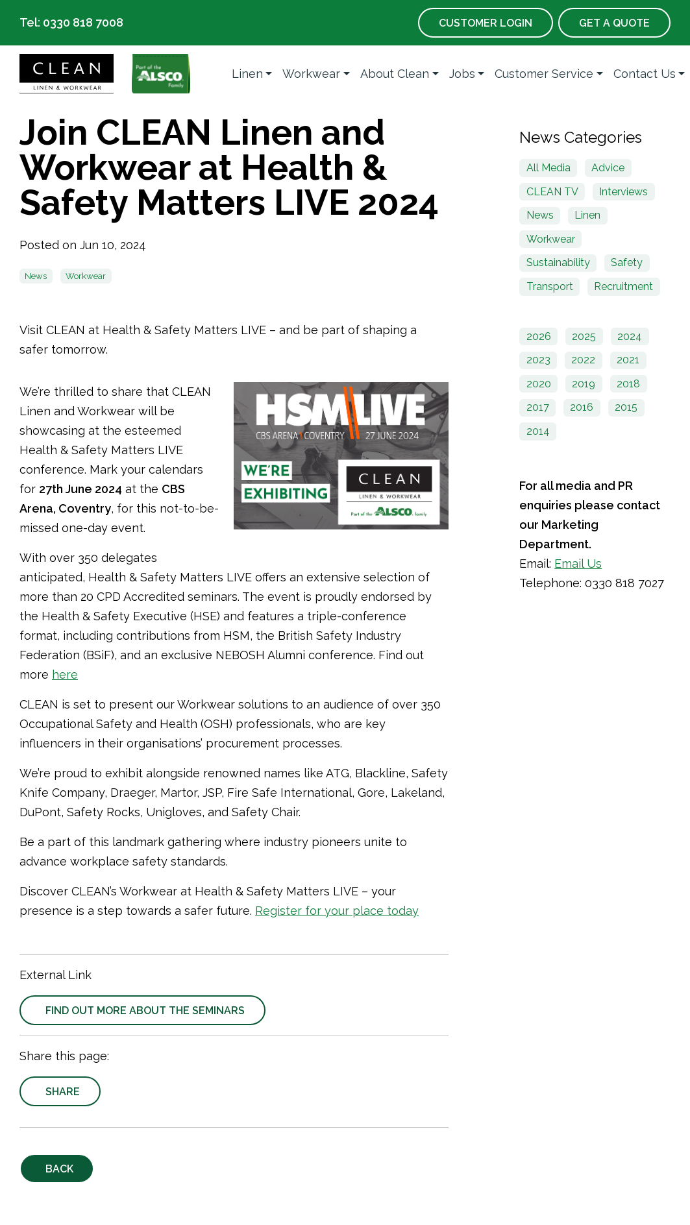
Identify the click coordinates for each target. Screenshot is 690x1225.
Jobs (462, 73)
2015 (626, 407)
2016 (581, 407)
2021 (628, 360)
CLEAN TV (552, 192)
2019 (583, 384)
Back (59, 1169)
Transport (549, 286)
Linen (247, 73)
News (36, 276)
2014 (538, 431)
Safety (627, 262)
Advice (607, 168)
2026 (538, 336)
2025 (584, 336)
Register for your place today (337, 910)
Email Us (578, 563)
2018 (628, 384)
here (65, 674)
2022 (583, 360)
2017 (537, 407)
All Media (548, 168)
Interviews (623, 192)
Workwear (311, 73)
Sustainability (558, 262)
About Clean (394, 73)
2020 (538, 384)
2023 (538, 360)
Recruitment (623, 286)
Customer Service (544, 73)
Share (62, 1092)
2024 (629, 336)
